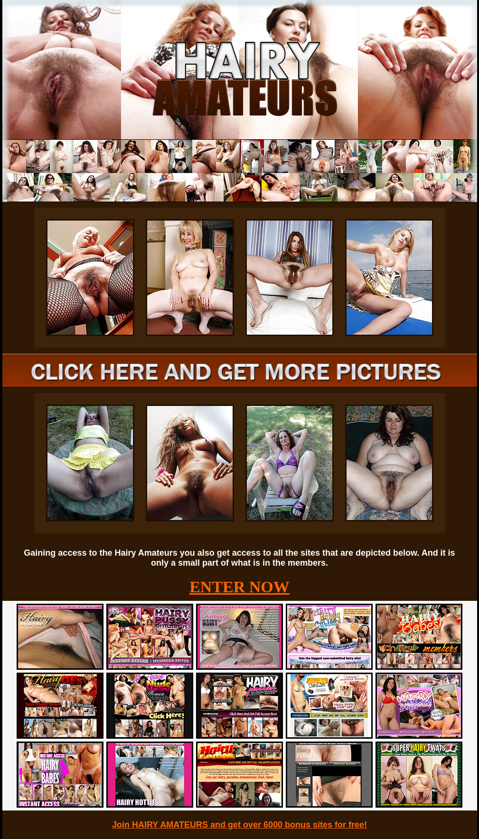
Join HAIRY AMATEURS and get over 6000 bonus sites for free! (239, 824)
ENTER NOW (239, 587)
